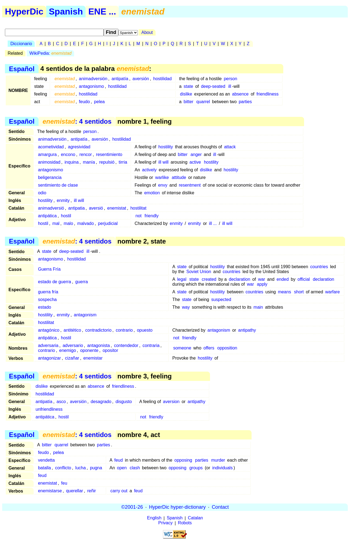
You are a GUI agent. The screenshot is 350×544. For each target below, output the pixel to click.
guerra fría (48, 292)
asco (61, 401)
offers (208, 348)
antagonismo (91, 86)
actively (149, 169)
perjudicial (108, 223)
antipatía (120, 78)
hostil (66, 215)
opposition (227, 348)
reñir (91, 490)
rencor (85, 154)
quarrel (203, 101)
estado (44, 307)
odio (42, 192)
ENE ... (102, 11)
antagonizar (49, 358)
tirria (123, 162)
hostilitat (138, 208)
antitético (72, 330)
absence (240, 94)
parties (245, 101)
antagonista (98, 345)
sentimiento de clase (58, 185)
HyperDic (24, 11)
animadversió (51, 208)
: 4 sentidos (77, 121)
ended (282, 279)
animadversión (93, 78)
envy (162, 185)
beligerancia (50, 177)
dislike (186, 94)
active (195, 162)
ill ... (213, 223)
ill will (163, 162)
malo (68, 223)
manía (89, 162)
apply (262, 284)
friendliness (267, 94)
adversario (73, 345)
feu (64, 483)
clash (135, 467)
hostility (165, 146)
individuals (222, 467)
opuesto (145, 330)
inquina (72, 162)
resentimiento (109, 154)
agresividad (79, 146)
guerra (81, 281)
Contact (220, 507)
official (304, 279)
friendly (152, 215)
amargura (47, 154)
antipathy (247, 330)
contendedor (126, 345)
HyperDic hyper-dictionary (177, 507)
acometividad (51, 146)
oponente (89, 350)
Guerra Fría (49, 269)
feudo (84, 101)
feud (118, 460)
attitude (179, 177)
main (258, 307)
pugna (96, 467)
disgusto (123, 401)
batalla (44, 467)
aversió (96, 208)
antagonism (85, 314)
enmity (63, 200)
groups (196, 467)
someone (182, 348)
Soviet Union (198, 271)
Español (21, 68)
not (138, 215)
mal (56, 223)
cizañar (72, 358)
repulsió (107, 162)
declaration (239, 279)
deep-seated (213, 86)
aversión (141, 78)
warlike (162, 177)
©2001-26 (132, 507)
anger (196, 154)
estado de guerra (54, 281)
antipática (47, 215)
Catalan (195, 518)
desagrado (101, 401)
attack (230, 146)
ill (229, 86)
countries (319, 266)
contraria (150, 345)
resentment (190, 185)
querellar (74, 490)
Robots (185, 523)
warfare (332, 292)
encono (68, 154)
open (122, 467)
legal (181, 279)
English (154, 518)
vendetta (46, 460)
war (261, 279)
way (185, 307)
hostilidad (162, 78)
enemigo (67, 350)
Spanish (66, 11)
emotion (152, 192)
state (188, 86)
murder (218, 460)
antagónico (48, 330)
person (230, 78)
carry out (118, 490)
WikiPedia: (51, 53)
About (147, 32)
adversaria (48, 345)
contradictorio (98, 330)
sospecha (47, 299)
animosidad (49, 162)
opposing (183, 460)
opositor (110, 350)
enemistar (93, 358)
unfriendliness (49, 409)
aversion (171, 401)
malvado (85, 223)
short (299, 292)
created (209, 279)
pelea (99, 101)
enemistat (116, 208)
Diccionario (21, 43)
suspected (221, 299)
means (284, 292)
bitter (189, 101)
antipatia (76, 208)
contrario (124, 330)
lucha (80, 467)
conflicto (63, 467)
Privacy (165, 523)
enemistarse (50, 490)
